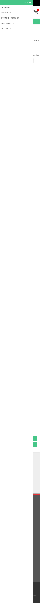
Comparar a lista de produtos (13, 571)
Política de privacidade (10, 508)
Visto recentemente (10, 567)
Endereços (6, 546)
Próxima (29, 428)
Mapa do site (7, 533)
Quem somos (7, 505)
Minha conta (33, 3)
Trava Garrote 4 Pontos (20, 283)
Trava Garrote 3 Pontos (20, 328)
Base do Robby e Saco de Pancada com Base (20, 372)
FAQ (4, 529)
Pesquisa (6, 574)
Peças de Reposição (14, 30)
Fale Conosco (7, 526)
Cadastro (24, 3)
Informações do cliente (11, 543)
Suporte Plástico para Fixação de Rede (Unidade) (20, 240)
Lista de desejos (8, 553)
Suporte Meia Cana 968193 (20, 148)
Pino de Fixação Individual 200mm (20, 193)
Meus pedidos (28, 3)
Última (33, 428)
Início (3, 30)
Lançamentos (7, 564)
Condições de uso (9, 515)
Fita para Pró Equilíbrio (20, 417)
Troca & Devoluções (10, 512)
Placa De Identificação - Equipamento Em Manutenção (20, 105)
